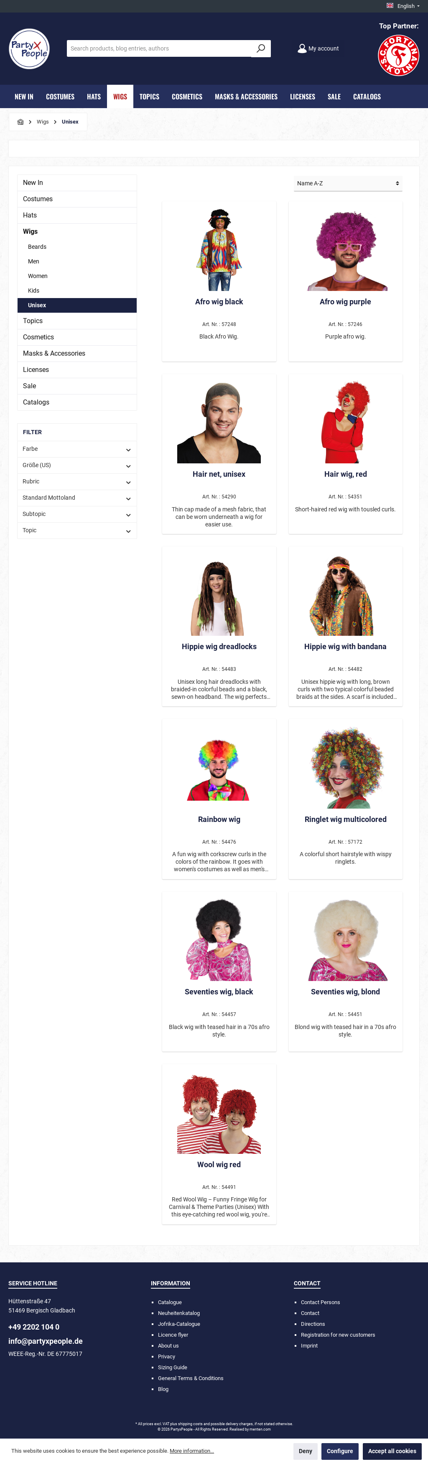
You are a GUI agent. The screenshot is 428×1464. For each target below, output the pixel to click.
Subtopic (77, 514)
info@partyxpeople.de (45, 1341)
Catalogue (170, 1302)
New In (33, 183)
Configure (340, 1451)
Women (38, 276)
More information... (192, 1451)
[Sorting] (348, 184)
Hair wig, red (345, 474)
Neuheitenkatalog (179, 1313)
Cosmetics (38, 337)
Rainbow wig (219, 819)
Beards (37, 246)
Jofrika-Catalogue (179, 1324)
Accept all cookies (392, 1451)
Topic (77, 530)
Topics (33, 321)
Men (33, 261)
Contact (310, 1313)
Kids (33, 290)
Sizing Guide (172, 1367)
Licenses (36, 370)
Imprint (309, 1346)
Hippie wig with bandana (345, 646)
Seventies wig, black (219, 991)
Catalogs (36, 402)
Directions (313, 1324)
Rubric (77, 481)
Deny (305, 1451)
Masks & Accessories (54, 353)
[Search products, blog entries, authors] (159, 48)
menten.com (260, 1429)
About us (168, 1346)
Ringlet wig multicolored (346, 819)
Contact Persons (320, 1302)
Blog (163, 1389)
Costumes (38, 199)
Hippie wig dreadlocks (219, 646)
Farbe (77, 449)
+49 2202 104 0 (33, 1326)
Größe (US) (77, 465)
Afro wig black (219, 301)
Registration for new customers (338, 1335)
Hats (30, 215)
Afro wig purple (345, 301)
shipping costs (190, 1424)
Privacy (166, 1356)
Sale (29, 386)
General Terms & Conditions (191, 1378)
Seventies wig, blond (345, 991)
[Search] (261, 48)
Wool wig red (219, 1164)
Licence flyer (173, 1335)
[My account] (318, 48)
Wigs (30, 231)
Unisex (37, 305)
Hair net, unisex (219, 474)
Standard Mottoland (77, 497)
